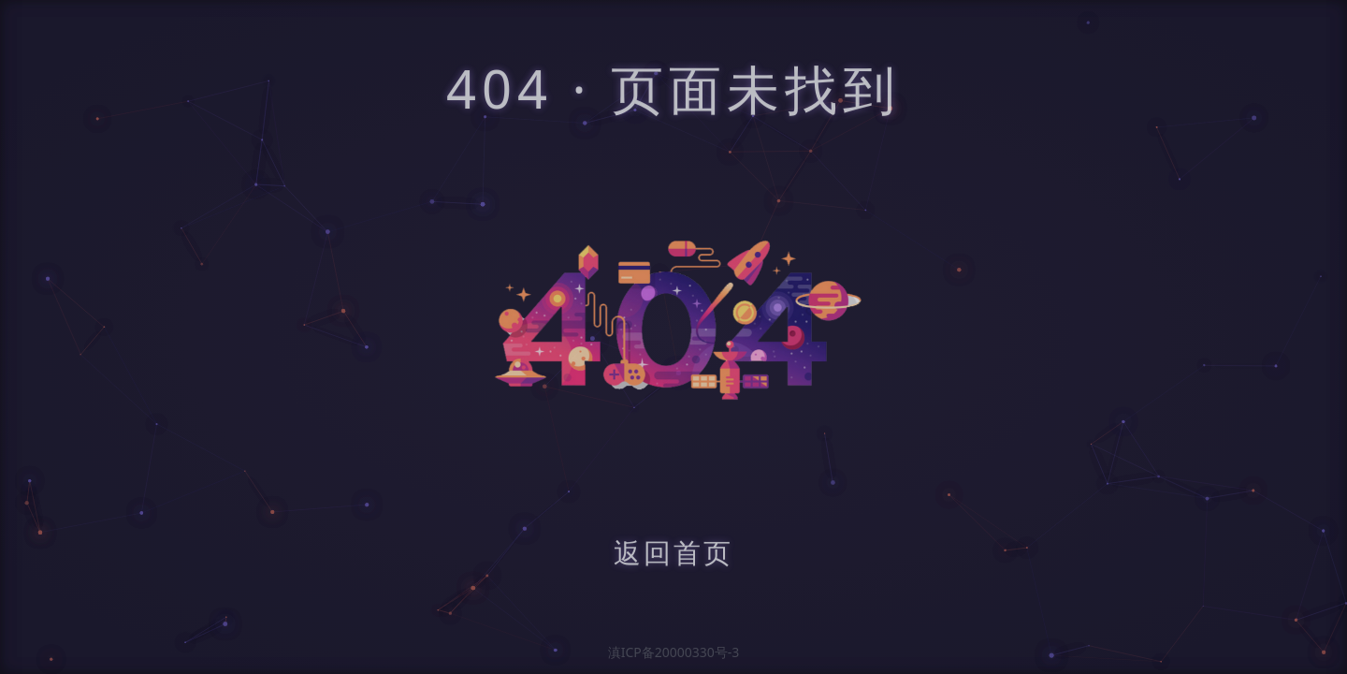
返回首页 (673, 554)
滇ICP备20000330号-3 (674, 652)
